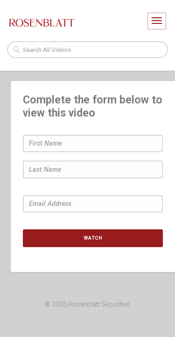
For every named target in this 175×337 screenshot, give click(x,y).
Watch (93, 238)
